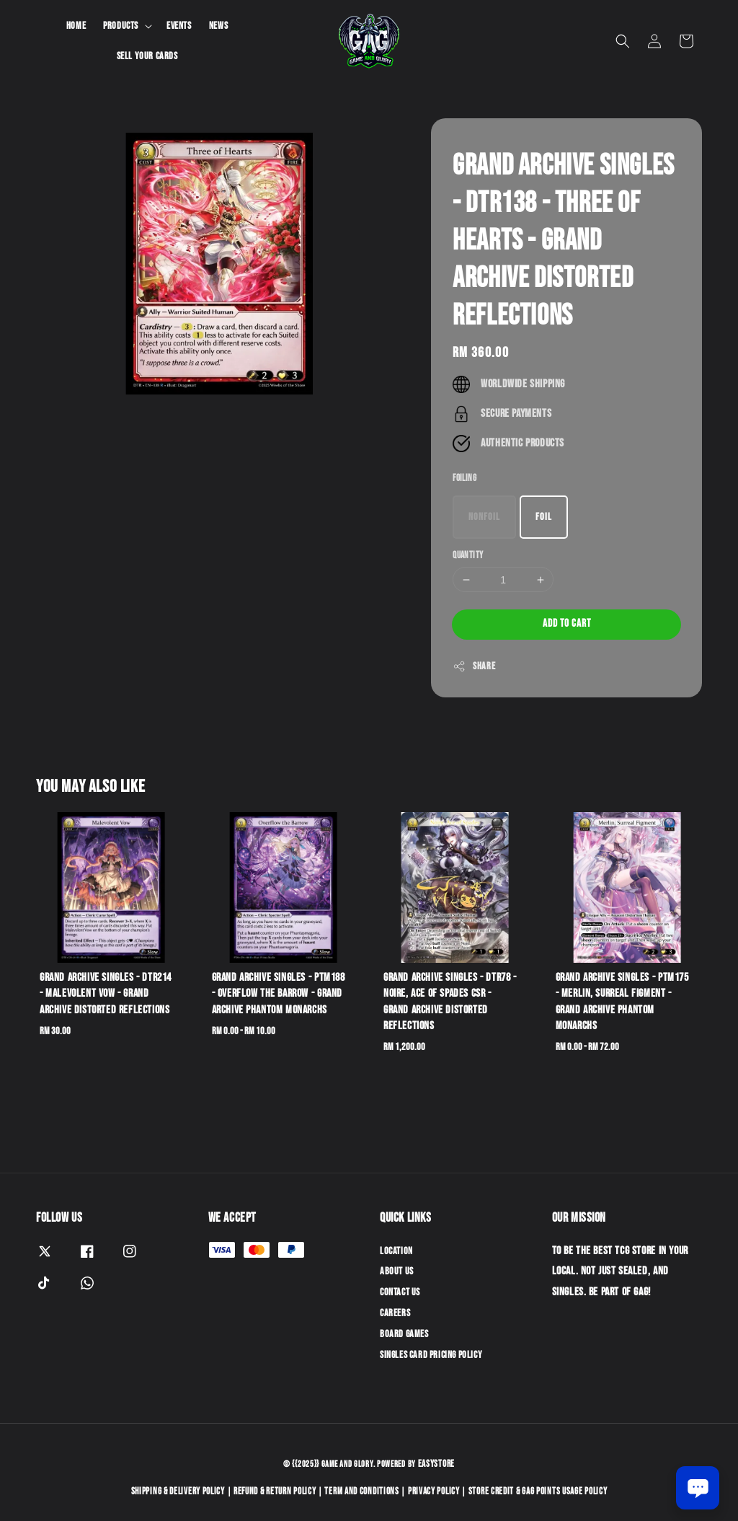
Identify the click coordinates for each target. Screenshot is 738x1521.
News (218, 25)
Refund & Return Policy (275, 1491)
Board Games (404, 1334)
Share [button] (474, 666)
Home (76, 25)
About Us (397, 1271)
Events (179, 25)
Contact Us (400, 1292)
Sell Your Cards (147, 56)
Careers (395, 1313)
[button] (623, 41)
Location (396, 1251)
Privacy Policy (434, 1491)
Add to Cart (567, 623)
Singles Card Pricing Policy (431, 1355)
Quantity (468, 555)
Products (120, 25)
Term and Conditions (361, 1491)
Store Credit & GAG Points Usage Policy (538, 1491)
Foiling (464, 478)
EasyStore (436, 1464)
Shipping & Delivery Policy (178, 1491)
